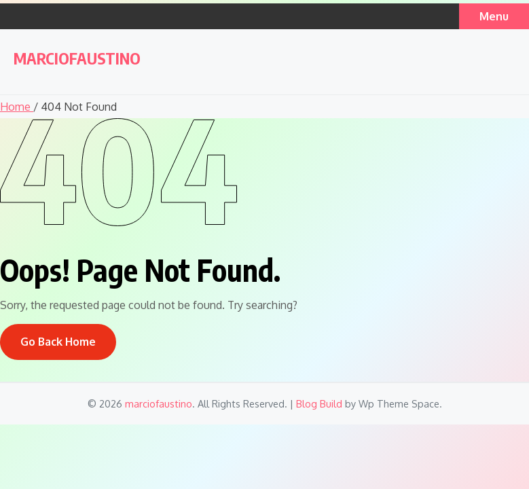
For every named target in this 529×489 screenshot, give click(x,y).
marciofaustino (77, 58)
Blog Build (319, 403)
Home (16, 106)
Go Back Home (58, 341)
